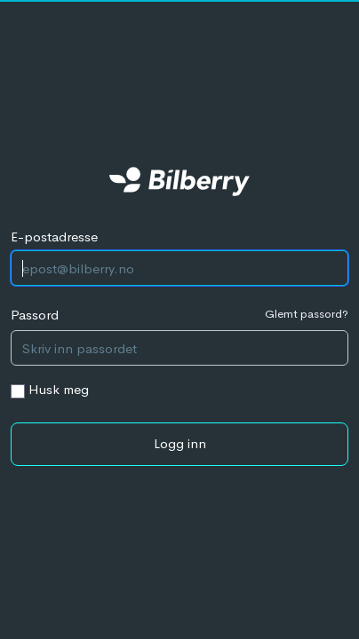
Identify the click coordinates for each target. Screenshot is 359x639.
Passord (35, 314)
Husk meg (58, 389)
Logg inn (180, 443)
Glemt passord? (306, 313)
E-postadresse (54, 236)
